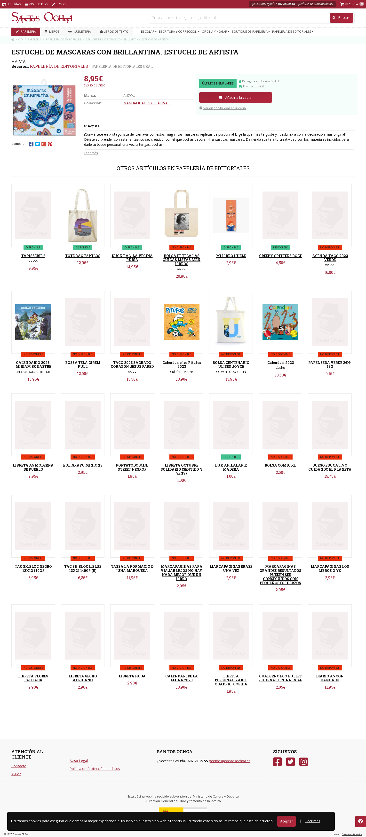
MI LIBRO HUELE (231, 255)
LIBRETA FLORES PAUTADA (33, 678)
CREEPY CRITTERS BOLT (280, 255)
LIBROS (52, 32)
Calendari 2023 (280, 362)
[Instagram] (303, 762)
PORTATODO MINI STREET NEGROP (132, 467)
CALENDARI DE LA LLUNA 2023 (181, 678)
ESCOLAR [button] (148, 32)
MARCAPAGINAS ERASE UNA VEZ (231, 568)
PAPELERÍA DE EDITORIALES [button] (292, 32)
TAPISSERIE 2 (33, 255)
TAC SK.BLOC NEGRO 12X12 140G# (33, 568)
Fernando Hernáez (352, 834)
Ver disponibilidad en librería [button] (222, 108)
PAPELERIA (26, 32)
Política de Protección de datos (95, 768)
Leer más (91, 153)
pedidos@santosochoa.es (315, 3)
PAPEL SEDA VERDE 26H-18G (329, 364)
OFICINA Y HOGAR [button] (215, 32)
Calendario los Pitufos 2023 (181, 364)
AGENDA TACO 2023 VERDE (330, 257)
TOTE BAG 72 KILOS (82, 255)
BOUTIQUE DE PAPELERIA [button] (250, 32)
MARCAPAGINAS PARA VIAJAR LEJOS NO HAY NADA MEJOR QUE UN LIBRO (181, 572)
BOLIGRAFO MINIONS (83, 465)
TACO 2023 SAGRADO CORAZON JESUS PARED (132, 364)
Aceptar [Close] (286, 821)
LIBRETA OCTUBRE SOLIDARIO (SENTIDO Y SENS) (182, 469)
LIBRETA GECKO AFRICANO (83, 678)
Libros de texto (114, 32)
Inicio (17, 39)
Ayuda (16, 774)
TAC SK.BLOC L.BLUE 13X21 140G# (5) (82, 568)
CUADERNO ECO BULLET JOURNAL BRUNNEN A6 (280, 678)
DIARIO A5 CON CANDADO (330, 678)
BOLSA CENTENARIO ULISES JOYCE (231, 364)
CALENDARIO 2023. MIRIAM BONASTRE (33, 364)
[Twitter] (290, 762)
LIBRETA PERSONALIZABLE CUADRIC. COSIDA (231, 680)
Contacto (18, 766)
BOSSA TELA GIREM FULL (82, 364)
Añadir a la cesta (235, 97)
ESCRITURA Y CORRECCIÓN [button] (178, 32)
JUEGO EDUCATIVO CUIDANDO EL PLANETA (329, 467)
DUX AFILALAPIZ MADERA (231, 467)
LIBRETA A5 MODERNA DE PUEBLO (33, 467)
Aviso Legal (79, 760)
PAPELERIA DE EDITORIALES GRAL (122, 66)
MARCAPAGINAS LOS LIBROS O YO (330, 568)
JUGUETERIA (79, 32)
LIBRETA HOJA (132, 676)
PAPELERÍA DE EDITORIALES (59, 66)
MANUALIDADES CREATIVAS (146, 103)
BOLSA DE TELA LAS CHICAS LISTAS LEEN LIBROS (181, 259)
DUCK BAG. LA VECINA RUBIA (132, 257)
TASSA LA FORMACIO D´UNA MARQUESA (132, 568)
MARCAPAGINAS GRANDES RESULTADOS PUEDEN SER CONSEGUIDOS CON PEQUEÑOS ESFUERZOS (280, 574)
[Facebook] (277, 762)
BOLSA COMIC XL (280, 465)
